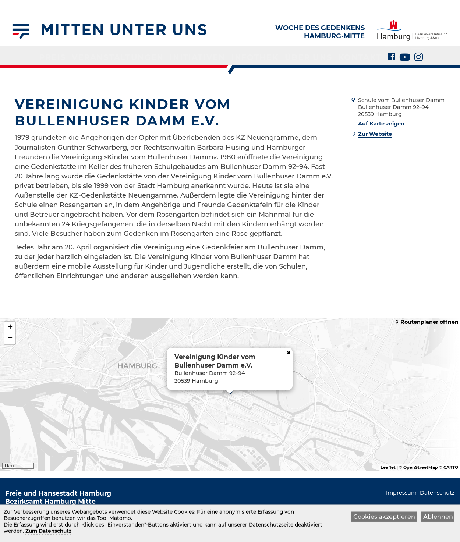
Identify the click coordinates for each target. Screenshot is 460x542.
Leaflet (388, 467)
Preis (84, 56)
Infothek (246, 56)
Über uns (290, 56)
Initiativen (200, 56)
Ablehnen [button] (438, 517)
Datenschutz (437, 492)
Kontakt (331, 56)
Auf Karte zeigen (381, 123)
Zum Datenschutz (48, 532)
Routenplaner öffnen (429, 322)
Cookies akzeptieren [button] (384, 517)
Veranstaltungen (137, 56)
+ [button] (10, 327)
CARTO (450, 467)
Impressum (401, 492)
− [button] (10, 338)
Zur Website (375, 134)
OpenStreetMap (420, 467)
